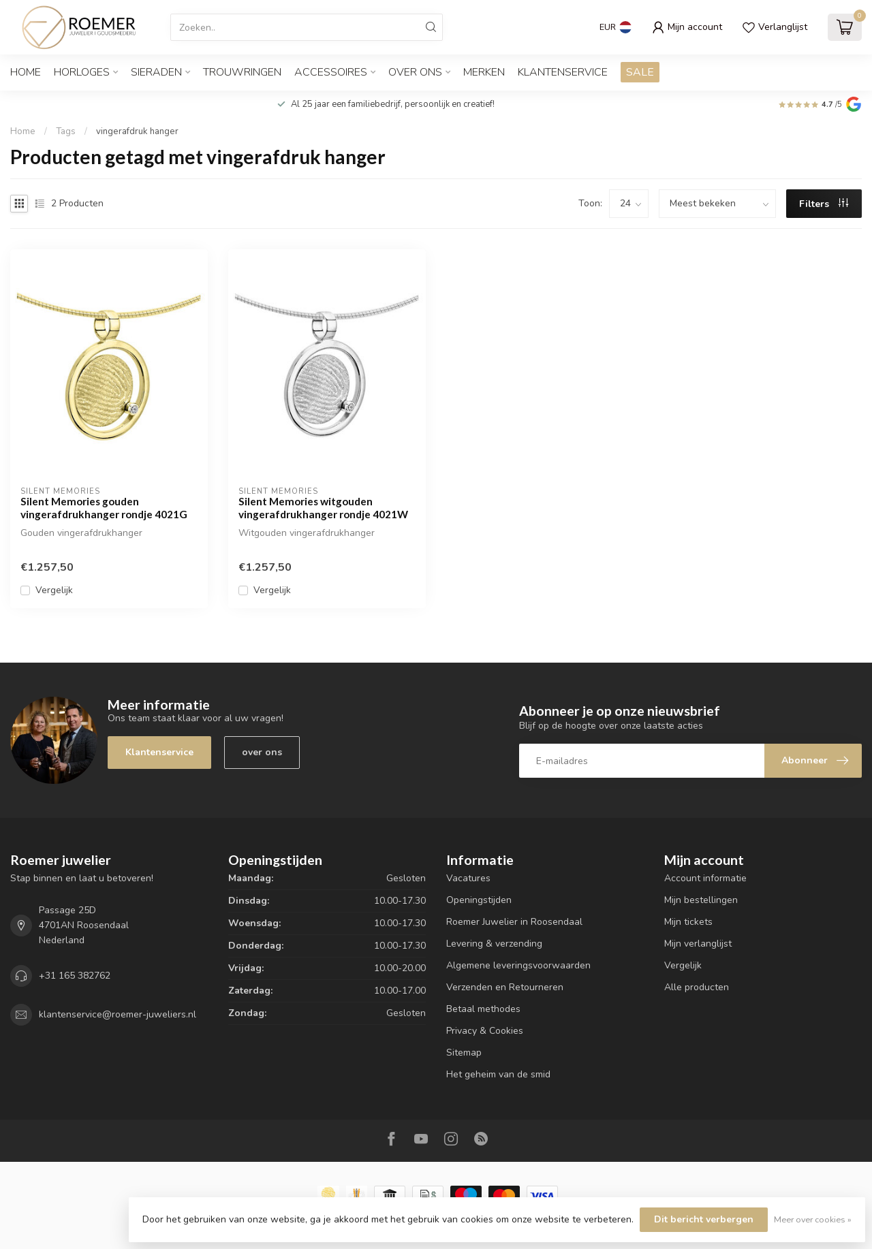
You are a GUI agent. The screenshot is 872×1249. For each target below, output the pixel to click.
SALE (640, 72)
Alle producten (696, 987)
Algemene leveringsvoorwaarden (518, 965)
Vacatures (468, 878)
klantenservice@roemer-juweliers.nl (117, 1014)
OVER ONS (415, 72)
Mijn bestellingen (701, 900)
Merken (484, 72)
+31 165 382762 (74, 975)
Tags (66, 131)
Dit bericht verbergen (703, 1219)
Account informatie (705, 878)
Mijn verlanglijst (698, 943)
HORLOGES (82, 72)
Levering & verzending (494, 943)
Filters (823, 203)
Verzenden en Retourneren (504, 987)
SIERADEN (156, 72)
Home (25, 72)
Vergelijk (54, 590)
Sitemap (464, 1052)
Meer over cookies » (813, 1219)
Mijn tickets (688, 921)
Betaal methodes (483, 1008)
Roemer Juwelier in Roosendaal (514, 921)
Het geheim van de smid (498, 1074)
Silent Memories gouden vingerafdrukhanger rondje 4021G (103, 507)
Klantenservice (563, 72)
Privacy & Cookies (484, 1030)
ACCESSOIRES (330, 72)
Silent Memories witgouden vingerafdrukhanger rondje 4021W (323, 507)
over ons (262, 752)
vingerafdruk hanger (137, 131)
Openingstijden (479, 900)
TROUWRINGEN (242, 72)
